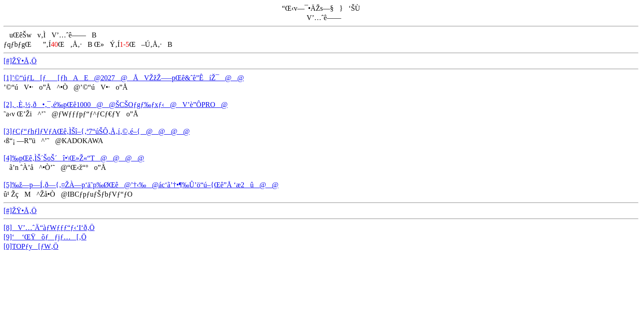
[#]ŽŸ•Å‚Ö (20, 61)
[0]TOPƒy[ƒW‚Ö (31, 246)
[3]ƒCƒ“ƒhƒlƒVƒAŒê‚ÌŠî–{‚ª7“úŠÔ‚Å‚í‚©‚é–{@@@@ (96, 131)
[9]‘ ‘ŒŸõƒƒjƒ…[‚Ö (45, 237)
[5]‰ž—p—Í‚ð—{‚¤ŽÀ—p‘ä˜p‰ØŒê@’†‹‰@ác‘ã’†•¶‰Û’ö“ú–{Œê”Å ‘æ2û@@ (141, 185)
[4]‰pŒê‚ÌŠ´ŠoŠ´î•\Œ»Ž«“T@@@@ (74, 158)
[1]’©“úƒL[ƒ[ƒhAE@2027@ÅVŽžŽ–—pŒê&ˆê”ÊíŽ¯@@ (124, 78)
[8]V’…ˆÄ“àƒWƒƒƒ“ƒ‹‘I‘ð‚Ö (49, 227)
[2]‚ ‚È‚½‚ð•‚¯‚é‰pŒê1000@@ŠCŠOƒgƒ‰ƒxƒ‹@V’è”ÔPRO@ (115, 104)
